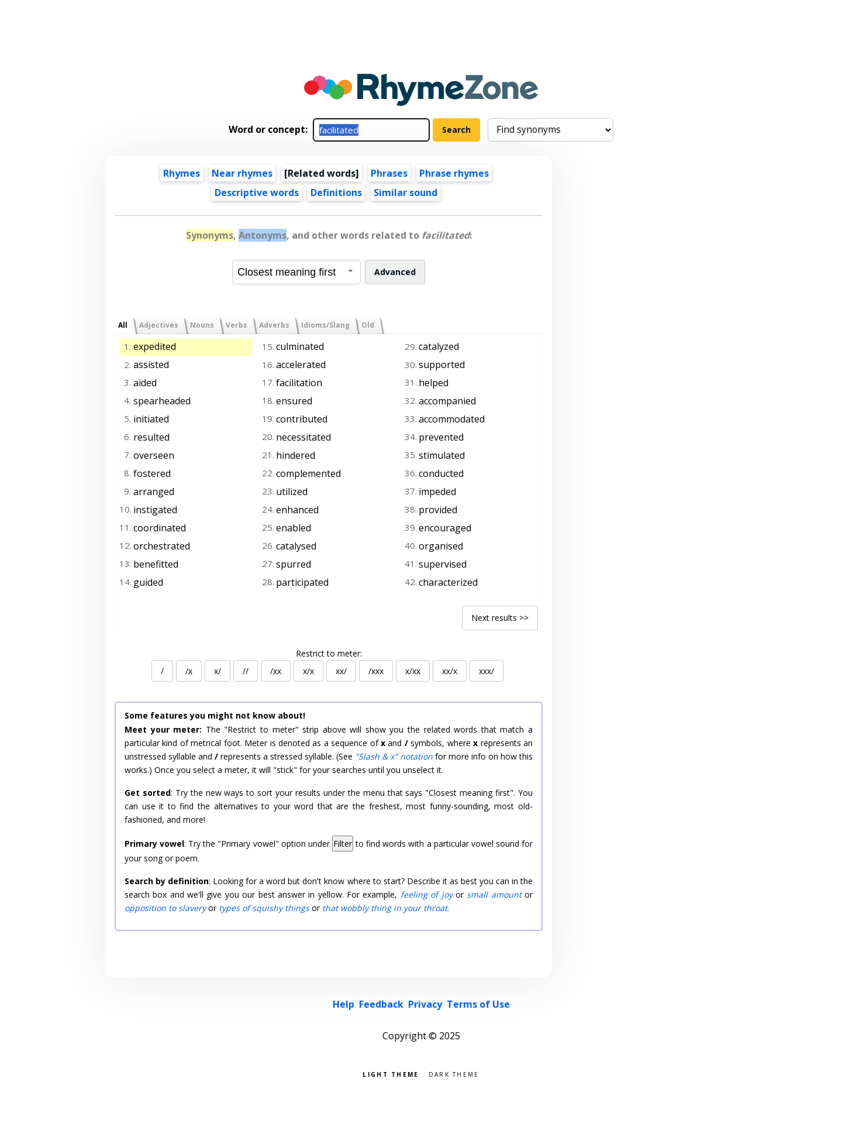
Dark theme (454, 1073)
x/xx (412, 670)
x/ (217, 670)
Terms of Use (478, 1004)
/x (188, 670)
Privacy (425, 1004)
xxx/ (486, 670)
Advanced (395, 271)
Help (343, 1004)
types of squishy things (264, 907)
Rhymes (181, 173)
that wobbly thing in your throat (384, 907)
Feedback (381, 1004)
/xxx (376, 670)
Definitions (336, 192)
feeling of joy (427, 894)
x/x (308, 670)
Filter (342, 843)
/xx (275, 670)
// (246, 670)
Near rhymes (242, 173)
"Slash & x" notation (394, 756)
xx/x (449, 670)
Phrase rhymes (454, 173)
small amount (494, 894)
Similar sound (405, 192)
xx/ (341, 670)
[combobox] (296, 272)
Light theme (391, 1073)
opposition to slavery (165, 907)
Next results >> (500, 617)
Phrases (389, 173)
